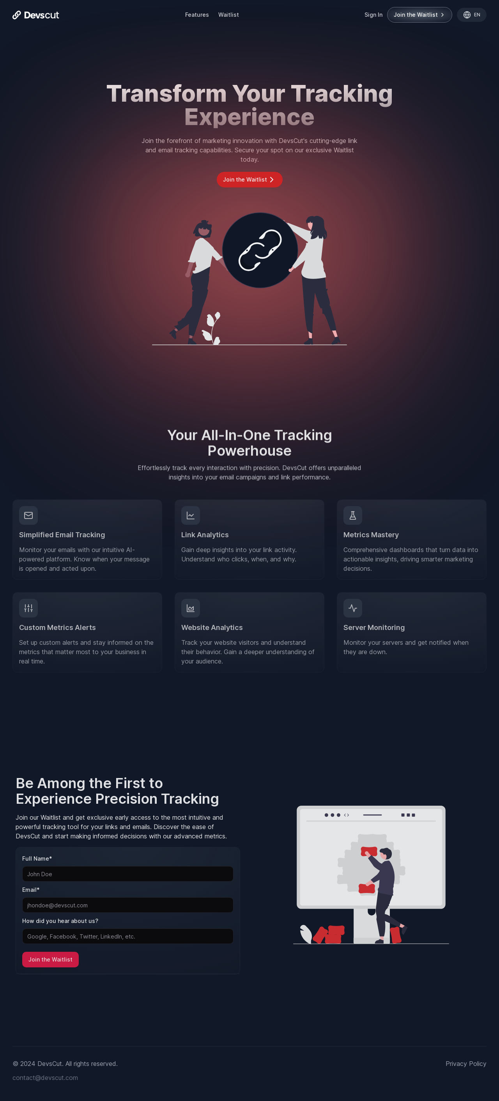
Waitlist (228, 14)
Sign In (373, 14)
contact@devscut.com (45, 1078)
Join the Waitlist (420, 14)
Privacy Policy (466, 1063)
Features (197, 14)
